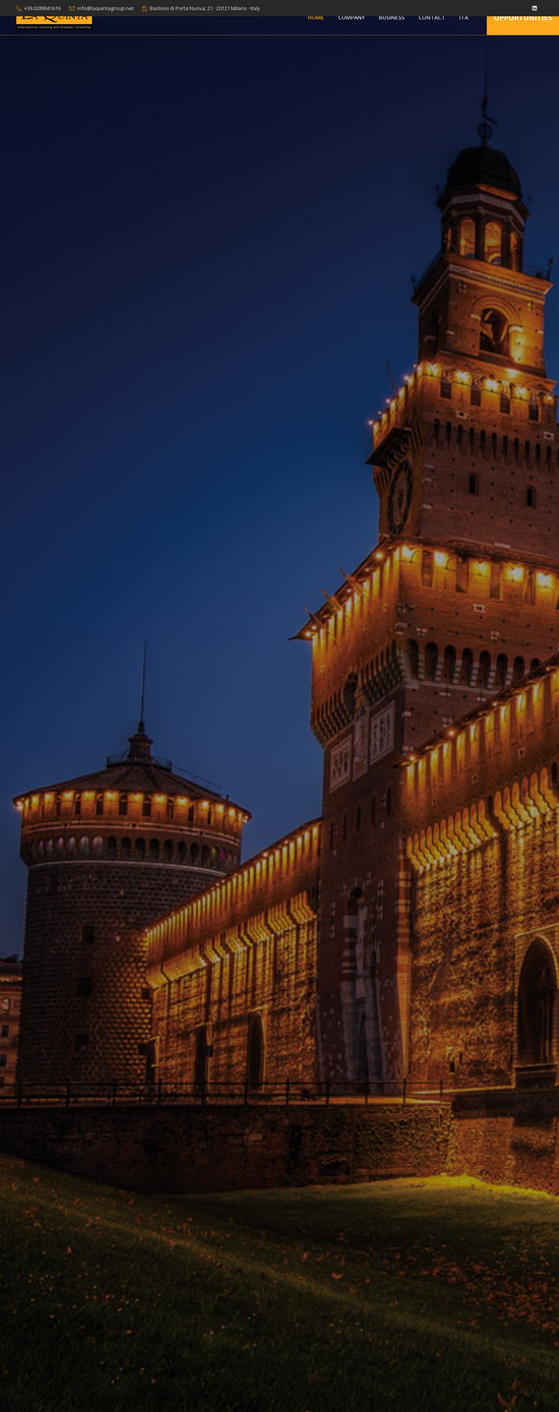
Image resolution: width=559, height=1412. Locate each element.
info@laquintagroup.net (105, 8)
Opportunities (523, 17)
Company (351, 17)
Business (391, 17)
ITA (463, 17)
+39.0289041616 (42, 8)
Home (316, 17)
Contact (431, 17)
